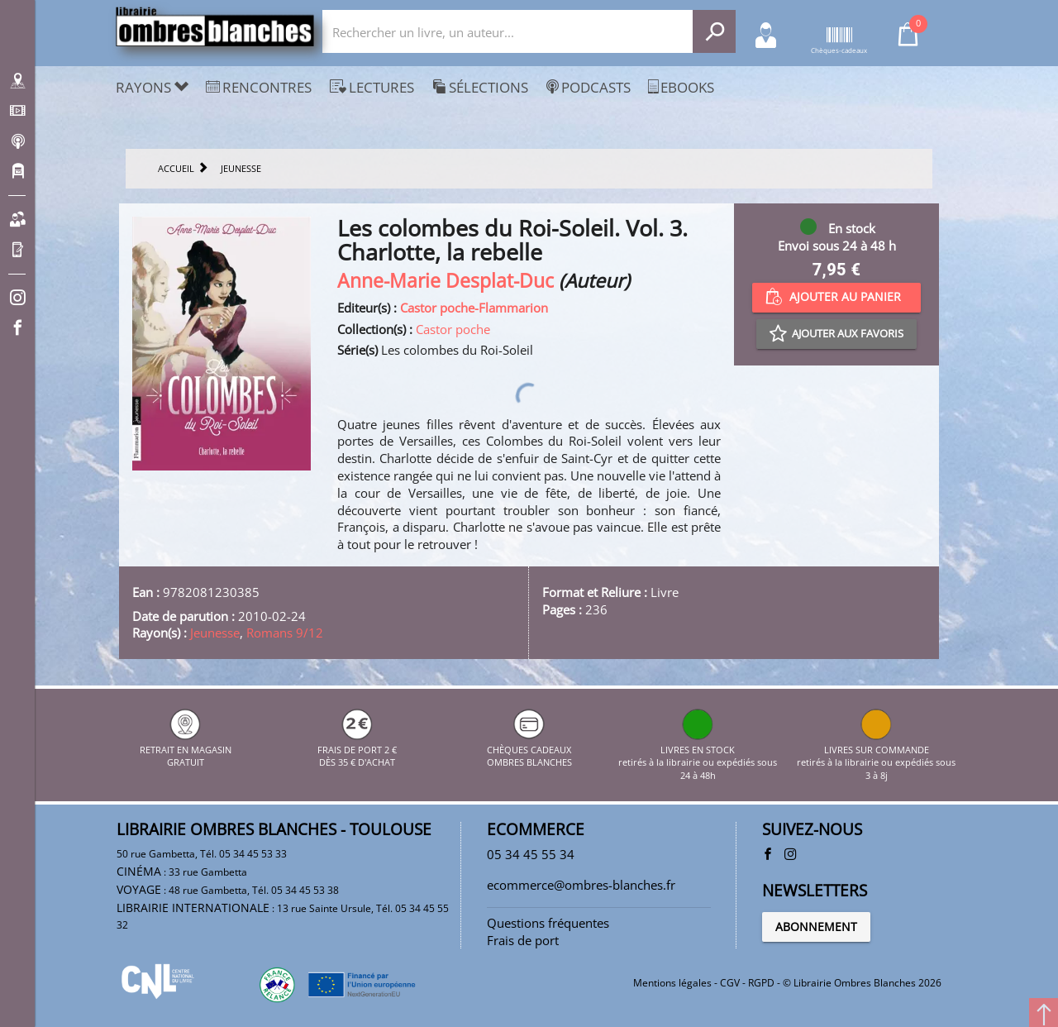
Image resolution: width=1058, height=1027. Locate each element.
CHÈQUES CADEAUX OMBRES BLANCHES (529, 749)
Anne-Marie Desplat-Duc (445, 281)
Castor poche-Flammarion (474, 307)
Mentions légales (672, 983)
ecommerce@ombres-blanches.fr (581, 885)
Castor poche (453, 329)
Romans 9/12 (284, 632)
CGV (730, 983)
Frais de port (523, 940)
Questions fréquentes (548, 923)
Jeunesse (215, 632)
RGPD (761, 983)
